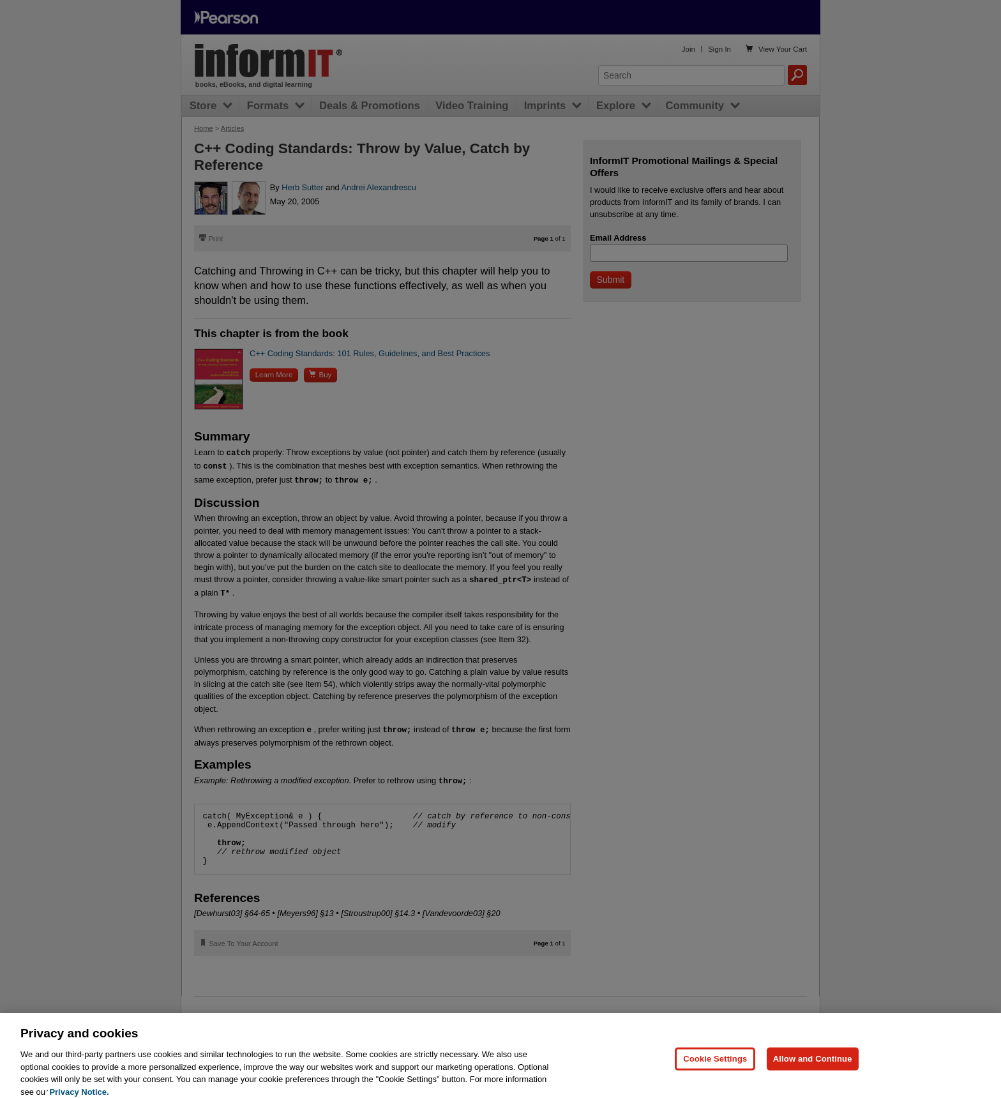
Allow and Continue (812, 1072)
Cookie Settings (715, 1072)
